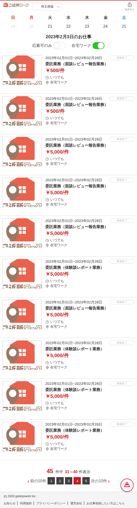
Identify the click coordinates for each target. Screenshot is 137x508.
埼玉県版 (47, 6)
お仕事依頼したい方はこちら (106, 503)
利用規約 (26, 503)
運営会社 (76, 503)
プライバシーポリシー (51, 503)
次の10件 (99, 481)
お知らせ (9, 503)
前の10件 (38, 481)
